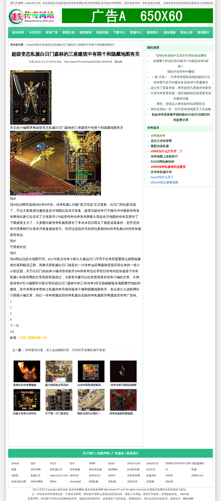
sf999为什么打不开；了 (167, 151)
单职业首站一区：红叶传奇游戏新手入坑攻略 (181, 109)
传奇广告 (52, 32)
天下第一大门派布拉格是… (60, 413)
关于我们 (88, 453)
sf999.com (197, 475)
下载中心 (119, 32)
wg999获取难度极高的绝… (93, 384)
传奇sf (111, 475)
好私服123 (56, 469)
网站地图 (188, 498)
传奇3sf (74, 475)
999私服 (93, 481)
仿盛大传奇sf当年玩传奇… (28, 413)
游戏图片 (203, 32)
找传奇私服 (95, 469)
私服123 (35, 475)
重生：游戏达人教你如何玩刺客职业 (181, 103)
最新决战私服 (160, 146)
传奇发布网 (133, 475)
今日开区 (35, 32)
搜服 (13, 469)
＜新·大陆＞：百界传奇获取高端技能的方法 (181, 77)
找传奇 (169, 481)
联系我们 (132, 453)
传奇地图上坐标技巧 (164, 156)
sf (166, 469)
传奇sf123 (94, 475)
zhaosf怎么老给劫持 (164, 182)
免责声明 (103, 453)
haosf (111, 463)
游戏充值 (102, 32)
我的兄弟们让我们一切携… (92, 413)
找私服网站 (197, 463)
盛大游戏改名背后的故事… (60, 384)
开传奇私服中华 (161, 172)
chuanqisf (75, 481)
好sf (72, 463)
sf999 (92, 463)
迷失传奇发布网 (94, 489)
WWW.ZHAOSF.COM (178, 463)
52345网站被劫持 (162, 161)
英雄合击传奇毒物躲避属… (28, 384)
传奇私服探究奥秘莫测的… (124, 413)
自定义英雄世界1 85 (33, 337)
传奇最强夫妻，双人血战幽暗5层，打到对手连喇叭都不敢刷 (65, 350)
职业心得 (186, 32)
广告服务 (118, 453)
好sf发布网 (133, 469)
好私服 (112, 481)
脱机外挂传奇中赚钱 (180, 71)
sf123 (53, 463)
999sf (53, 481)
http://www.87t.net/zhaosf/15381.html (85, 61)
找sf (33, 463)
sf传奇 (169, 475)
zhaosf (30, 44)
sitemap (184, 494)
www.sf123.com (59, 475)
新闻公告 (69, 32)
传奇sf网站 (37, 481)
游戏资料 (85, 32)
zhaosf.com (133, 463)
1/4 (12, 331)
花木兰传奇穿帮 (161, 141)
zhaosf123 (152, 463)
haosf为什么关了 (162, 177)
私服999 (151, 475)
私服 (194, 469)
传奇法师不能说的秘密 (123, 384)
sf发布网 (35, 469)
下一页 (14, 325)
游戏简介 (153, 32)
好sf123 (150, 469)
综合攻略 (170, 32)
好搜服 (150, 481)
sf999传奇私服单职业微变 (168, 167)
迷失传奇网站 (76, 489)
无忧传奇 (132, 481)
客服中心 (136, 32)
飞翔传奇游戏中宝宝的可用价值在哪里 (181, 55)
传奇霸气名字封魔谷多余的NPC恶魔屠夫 (180, 82)
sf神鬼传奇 (158, 135)
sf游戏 (14, 475)
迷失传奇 (18, 32)
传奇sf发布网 (18, 481)
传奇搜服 (75, 469)
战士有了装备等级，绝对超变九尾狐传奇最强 (181, 87)
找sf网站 (113, 469)
